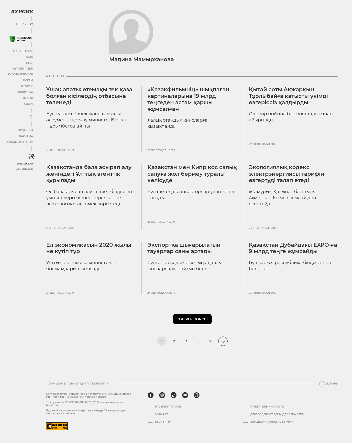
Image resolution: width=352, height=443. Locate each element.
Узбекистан (24, 169)
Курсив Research (20, 74)
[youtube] (185, 395)
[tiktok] (173, 395)
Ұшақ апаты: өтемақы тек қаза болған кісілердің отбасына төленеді (89, 96)
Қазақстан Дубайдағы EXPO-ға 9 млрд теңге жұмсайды (293, 248)
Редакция (25, 130)
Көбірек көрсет (192, 319)
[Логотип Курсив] (22, 11)
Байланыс (163, 422)
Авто (29, 56)
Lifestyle (26, 86)
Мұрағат (161, 414)
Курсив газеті (23, 68)
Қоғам (28, 80)
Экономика (24, 92)
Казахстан (25, 163)
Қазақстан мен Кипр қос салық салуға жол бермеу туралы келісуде (192, 174)
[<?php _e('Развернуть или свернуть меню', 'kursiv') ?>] (31, 156)
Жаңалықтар (23, 51)
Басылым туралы (168, 406)
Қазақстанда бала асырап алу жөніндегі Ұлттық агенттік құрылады (89, 174)
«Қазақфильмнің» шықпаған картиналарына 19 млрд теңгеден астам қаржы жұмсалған (188, 99)
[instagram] (162, 395)
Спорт (28, 103)
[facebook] (151, 395)
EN (24, 24)
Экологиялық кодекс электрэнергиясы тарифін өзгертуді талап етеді (286, 174)
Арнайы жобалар (19, 142)
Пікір (29, 62)
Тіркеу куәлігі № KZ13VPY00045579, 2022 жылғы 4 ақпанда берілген (84, 404)
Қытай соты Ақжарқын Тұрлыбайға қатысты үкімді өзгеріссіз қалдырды (288, 96)
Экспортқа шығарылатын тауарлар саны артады (183, 248)
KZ (31, 24)
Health (28, 98)
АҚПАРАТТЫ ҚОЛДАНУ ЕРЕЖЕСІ (272, 422)
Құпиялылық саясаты (267, 406)
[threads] (196, 395)
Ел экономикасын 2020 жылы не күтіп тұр (88, 248)
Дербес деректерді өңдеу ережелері (277, 414)
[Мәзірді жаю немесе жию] (31, 117)
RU (18, 24)
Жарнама (25, 136)
